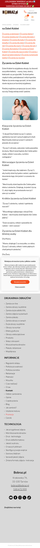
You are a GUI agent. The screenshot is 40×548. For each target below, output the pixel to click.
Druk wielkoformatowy (15, 440)
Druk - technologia (13, 436)
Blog (7, 404)
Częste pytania (12, 401)
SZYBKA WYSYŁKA (19, 4)
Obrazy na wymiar (13, 327)
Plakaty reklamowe (13, 348)
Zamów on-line (12, 303)
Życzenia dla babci (17, 40)
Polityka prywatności (14, 366)
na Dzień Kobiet (25, 24)
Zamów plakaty (12, 317)
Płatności (9, 377)
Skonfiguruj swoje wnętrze (16, 450)
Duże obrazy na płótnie (15, 324)
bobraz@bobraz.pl (20, 485)
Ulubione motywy (13, 411)
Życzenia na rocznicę (16, 58)
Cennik (9, 418)
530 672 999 (32, 12)
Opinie (8, 397)
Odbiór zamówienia (14, 394)
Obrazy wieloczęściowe (15, 334)
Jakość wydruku (12, 443)
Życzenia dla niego (17, 43)
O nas (8, 387)
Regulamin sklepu (13, 363)
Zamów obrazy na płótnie (16, 307)
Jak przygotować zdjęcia (15, 429)
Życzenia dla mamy (13, 46)
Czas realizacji (11, 383)
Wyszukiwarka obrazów (15, 344)
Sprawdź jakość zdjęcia (15, 457)
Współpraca (11, 351)
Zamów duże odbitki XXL (16, 310)
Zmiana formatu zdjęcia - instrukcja (20, 460)
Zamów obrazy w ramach (16, 320)
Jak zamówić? (11, 407)
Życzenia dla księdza (10, 49)
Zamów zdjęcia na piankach (17, 314)
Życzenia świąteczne (10, 37)
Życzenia (16, 24)
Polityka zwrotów (13, 370)
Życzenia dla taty (29, 46)
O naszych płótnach (14, 446)
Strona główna (6, 24)
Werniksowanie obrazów (16, 433)
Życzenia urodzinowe (10, 34)
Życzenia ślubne (26, 34)
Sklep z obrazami (12, 341)
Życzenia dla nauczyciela (18, 52)
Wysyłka (9, 380)
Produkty (9, 338)
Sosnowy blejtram (13, 453)
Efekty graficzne (12, 331)
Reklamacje (10, 373)
